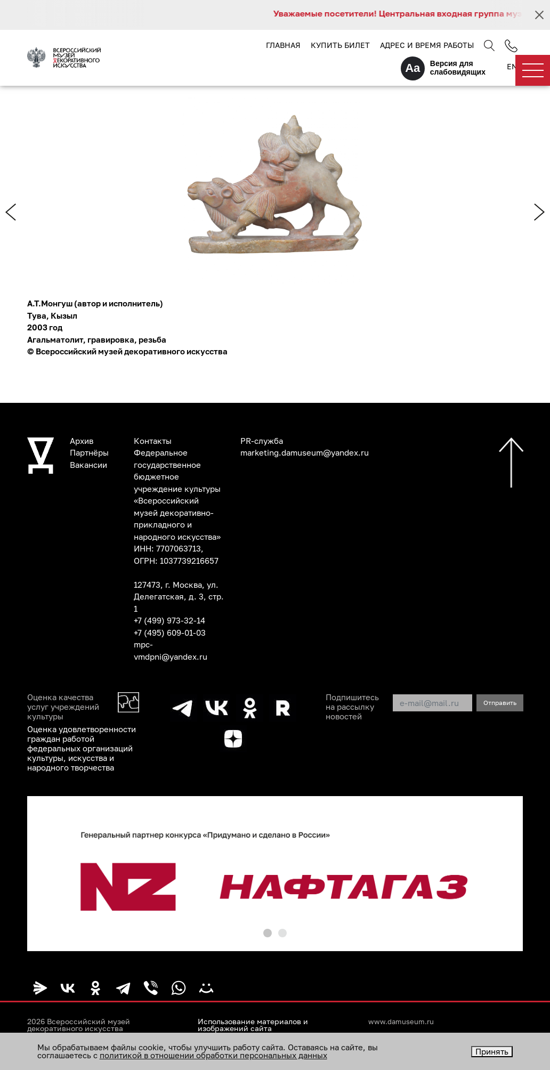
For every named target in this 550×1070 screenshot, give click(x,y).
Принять (491, 1051)
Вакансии (88, 464)
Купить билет (340, 45)
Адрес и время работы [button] (427, 45)
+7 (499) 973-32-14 (169, 620)
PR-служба (261, 440)
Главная (283, 45)
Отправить (499, 703)
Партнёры (89, 452)
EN (512, 66)
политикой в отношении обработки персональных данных (213, 1055)
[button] (267, 933)
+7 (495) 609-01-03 (170, 632)
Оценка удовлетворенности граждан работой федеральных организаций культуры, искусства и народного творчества (81, 748)
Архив (81, 440)
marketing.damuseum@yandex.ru (304, 452)
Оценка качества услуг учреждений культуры (63, 706)
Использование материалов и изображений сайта (253, 1025)
